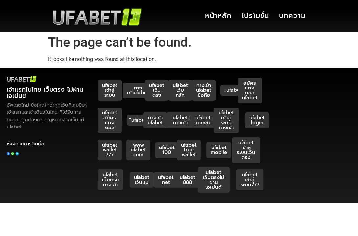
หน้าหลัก (218, 15)
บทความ (292, 15)
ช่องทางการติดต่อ (25, 143)
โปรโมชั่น (255, 15)
